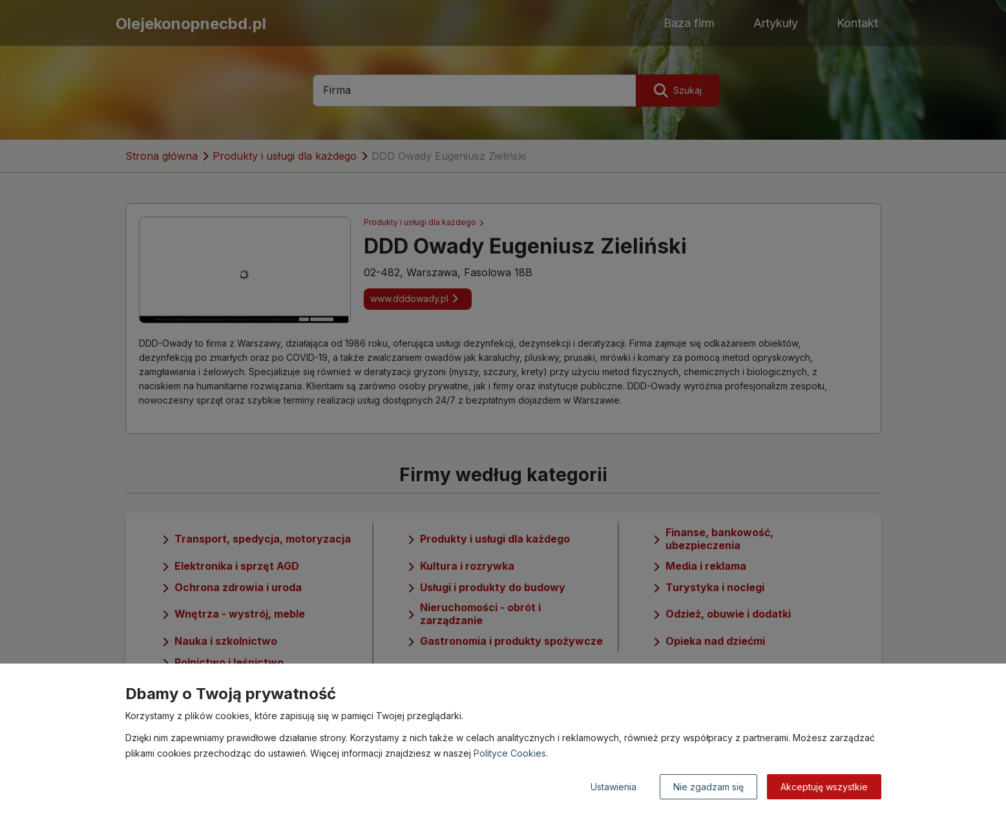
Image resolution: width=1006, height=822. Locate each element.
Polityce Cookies (510, 753)
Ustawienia (613, 786)
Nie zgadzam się (708, 786)
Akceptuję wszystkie (824, 786)
